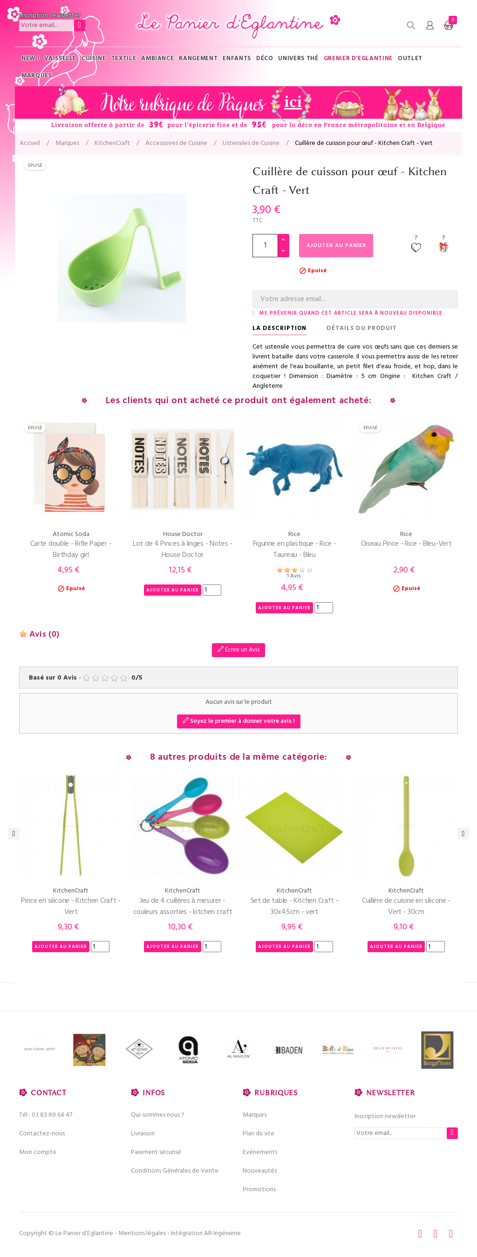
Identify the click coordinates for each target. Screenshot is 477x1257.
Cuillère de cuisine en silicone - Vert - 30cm (406, 906)
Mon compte (37, 1152)
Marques (254, 1115)
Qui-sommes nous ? (157, 1115)
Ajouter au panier (339, 245)
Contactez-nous (42, 1133)
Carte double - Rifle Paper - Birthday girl (71, 549)
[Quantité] (265, 245)
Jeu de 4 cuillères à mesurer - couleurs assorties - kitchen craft (182, 906)
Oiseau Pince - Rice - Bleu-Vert (406, 544)
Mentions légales (142, 1233)
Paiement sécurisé (156, 1152)
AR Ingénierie (222, 1233)
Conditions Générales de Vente (174, 1171)
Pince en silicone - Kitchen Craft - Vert (71, 906)
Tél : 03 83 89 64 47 (45, 1115)
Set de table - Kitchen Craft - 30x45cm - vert (295, 906)
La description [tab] (279, 328)
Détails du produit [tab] (362, 328)
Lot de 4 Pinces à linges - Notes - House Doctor (182, 549)
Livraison (143, 1133)
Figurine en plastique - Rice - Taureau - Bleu (294, 549)
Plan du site (258, 1133)
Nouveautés (260, 1171)
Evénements (260, 1152)
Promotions (259, 1189)
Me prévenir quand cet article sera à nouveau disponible (351, 313)
